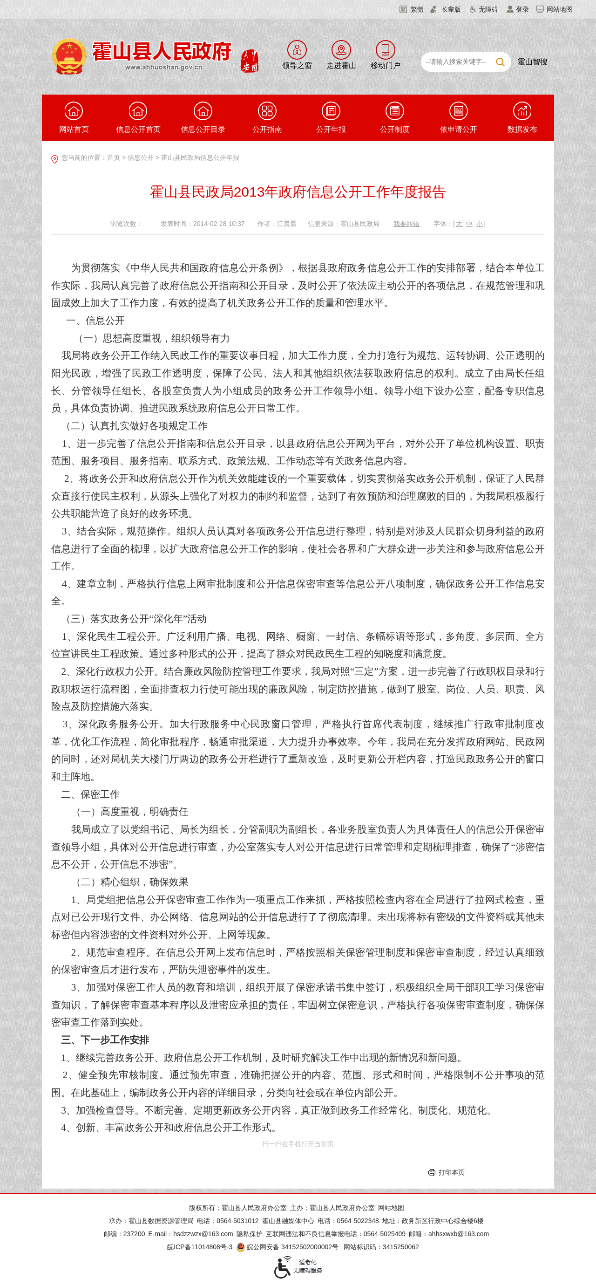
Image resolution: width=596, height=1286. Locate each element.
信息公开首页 (138, 117)
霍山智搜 (533, 62)
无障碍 (488, 9)
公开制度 (395, 117)
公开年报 (331, 117)
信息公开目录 (203, 117)
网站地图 (560, 9)
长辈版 (451, 9)
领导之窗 (297, 65)
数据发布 (522, 117)
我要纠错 (406, 223)
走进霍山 (341, 65)
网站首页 (74, 117)
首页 (113, 157)
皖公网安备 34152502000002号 (288, 1247)
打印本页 (452, 1172)
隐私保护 (250, 1234)
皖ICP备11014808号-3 (199, 1247)
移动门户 (385, 65)
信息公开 (141, 157)
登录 (522, 9)
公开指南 (267, 117)
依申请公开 (458, 117)
